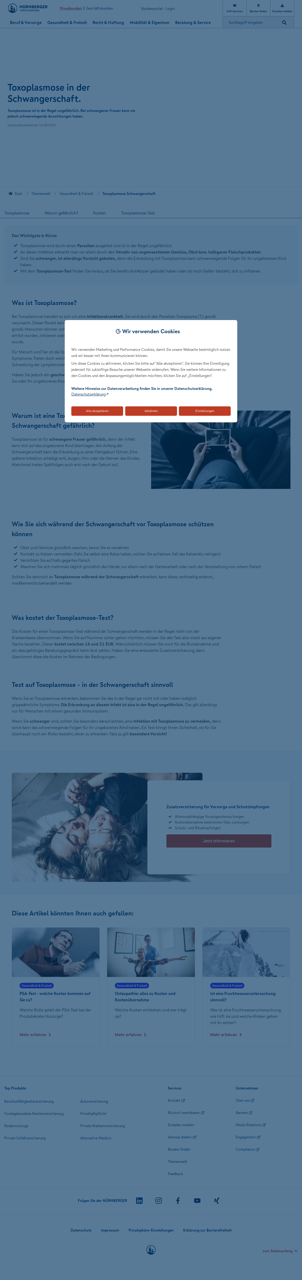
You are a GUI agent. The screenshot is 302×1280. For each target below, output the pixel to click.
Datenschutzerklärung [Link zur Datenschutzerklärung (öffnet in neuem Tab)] (88, 394)
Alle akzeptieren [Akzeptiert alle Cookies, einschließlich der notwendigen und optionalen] (97, 410)
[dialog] (151, 371)
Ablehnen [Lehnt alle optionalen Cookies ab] (151, 410)
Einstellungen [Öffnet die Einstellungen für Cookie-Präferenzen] (204, 410)
